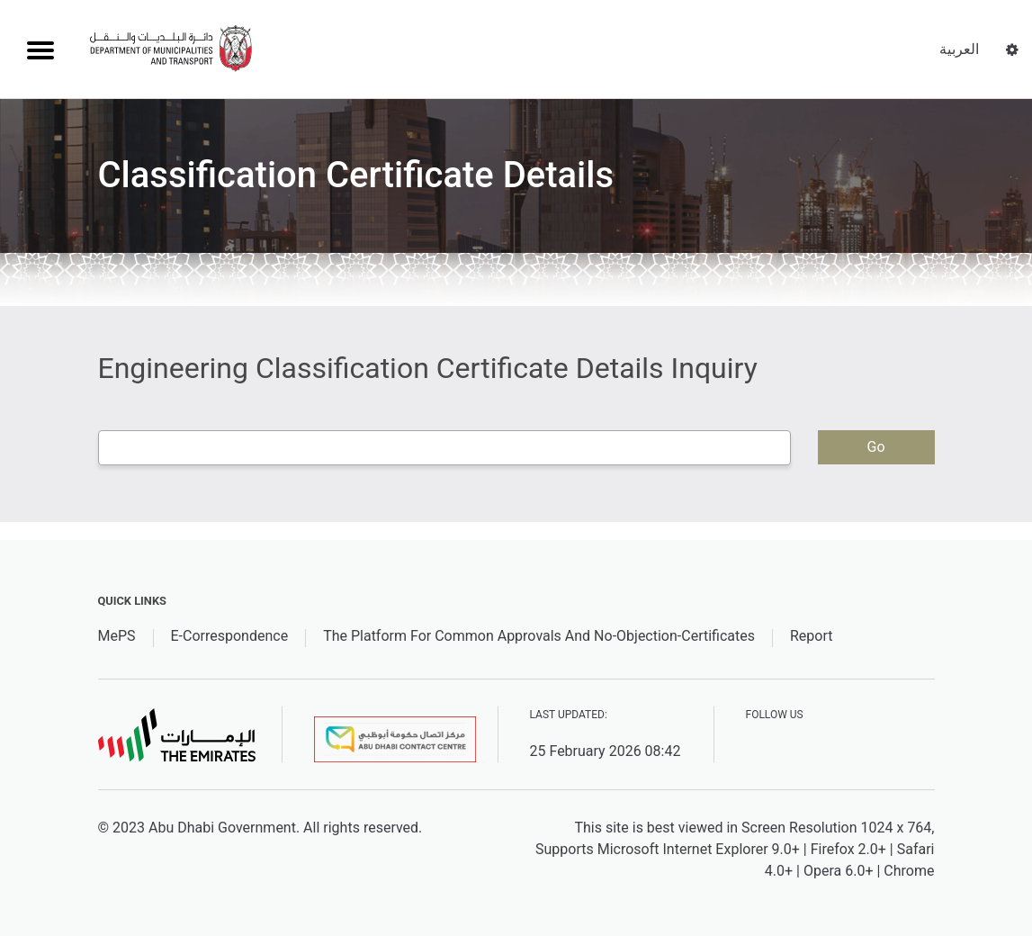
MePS (117, 635)
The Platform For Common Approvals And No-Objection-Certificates (539, 635)
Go (875, 446)
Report (811, 635)
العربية (959, 49)
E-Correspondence (230, 635)
